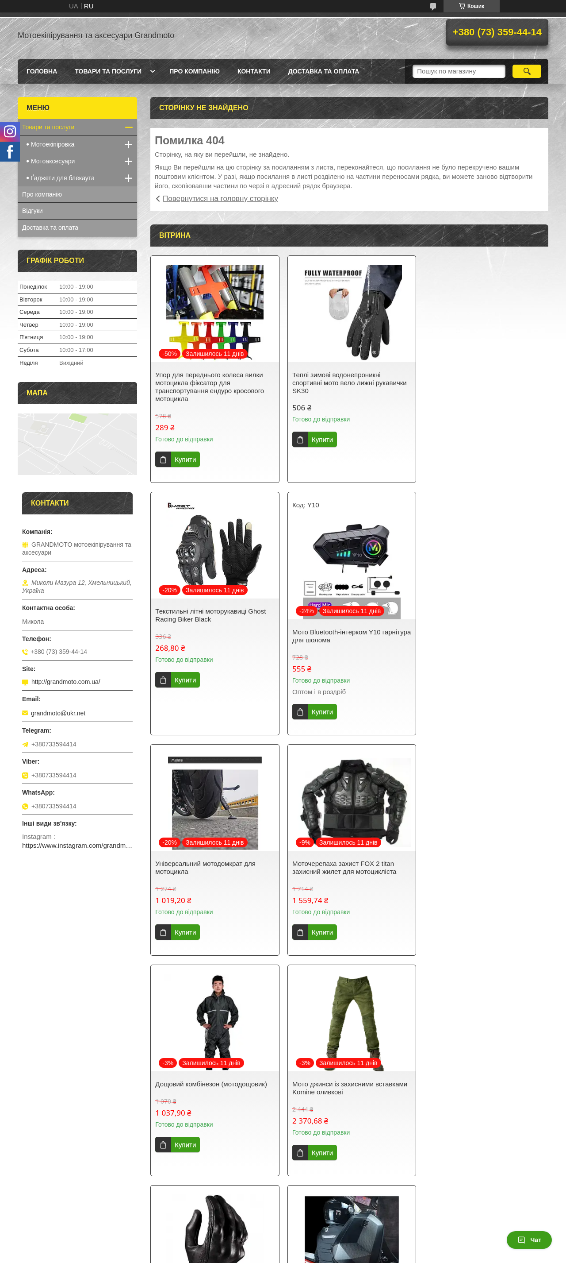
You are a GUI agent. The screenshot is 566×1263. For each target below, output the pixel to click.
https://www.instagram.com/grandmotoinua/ (77, 845)
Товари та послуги (108, 71)
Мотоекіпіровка (52, 144)
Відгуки (32, 210)
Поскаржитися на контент (306, 1254)
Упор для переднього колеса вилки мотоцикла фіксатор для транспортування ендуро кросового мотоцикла (209, 386)
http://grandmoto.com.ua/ (65, 681)
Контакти (254, 71)
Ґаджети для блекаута (63, 178)
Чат (529, 1240)
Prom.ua (324, 1239)
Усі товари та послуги (346, 1195)
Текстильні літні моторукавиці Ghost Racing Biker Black (481, 378)
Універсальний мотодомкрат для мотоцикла (341, 615)
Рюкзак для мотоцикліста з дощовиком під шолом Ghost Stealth (210, 1088)
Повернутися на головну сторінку (220, 198)
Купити (185, 459)
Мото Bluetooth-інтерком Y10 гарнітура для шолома (199, 636)
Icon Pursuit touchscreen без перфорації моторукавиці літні (478, 867)
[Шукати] (526, 71)
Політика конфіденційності (375, 1254)
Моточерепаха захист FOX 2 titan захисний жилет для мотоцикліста (478, 615)
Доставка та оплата (323, 71)
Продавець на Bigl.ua (283, 1247)
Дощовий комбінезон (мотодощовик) (211, 863)
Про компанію (194, 71)
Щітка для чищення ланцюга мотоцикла (334, 1088)
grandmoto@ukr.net (58, 713)
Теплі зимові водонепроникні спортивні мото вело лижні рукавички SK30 (348, 382)
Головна (42, 71)
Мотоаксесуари (53, 161)
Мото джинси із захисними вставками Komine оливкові (348, 867)
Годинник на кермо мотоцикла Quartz (483, 1084)
